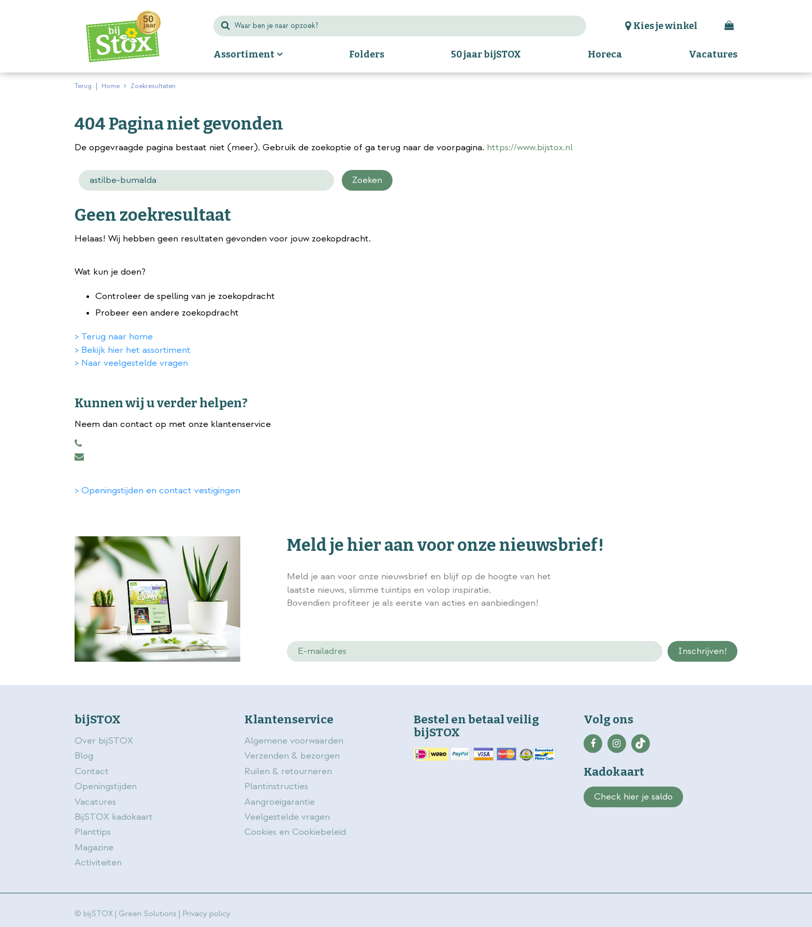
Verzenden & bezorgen (292, 755)
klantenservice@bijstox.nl (79, 457)
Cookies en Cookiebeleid (295, 831)
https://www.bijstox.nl (530, 147)
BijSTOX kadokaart (114, 816)
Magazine (94, 847)
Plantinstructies (276, 786)
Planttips (93, 831)
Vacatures (95, 801)
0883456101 (78, 443)
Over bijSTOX (104, 740)
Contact (92, 771)
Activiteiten (98, 862)
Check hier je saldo (633, 796)
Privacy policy (206, 914)
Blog (84, 755)
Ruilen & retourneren (288, 771)
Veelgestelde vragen (287, 816)
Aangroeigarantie (279, 801)
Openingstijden (106, 786)
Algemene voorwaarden (295, 740)
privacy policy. (679, 578)
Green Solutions (148, 914)
